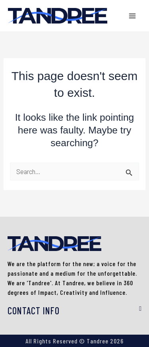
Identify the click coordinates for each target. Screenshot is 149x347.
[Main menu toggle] (132, 16)
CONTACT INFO (34, 310)
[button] (75, 311)
